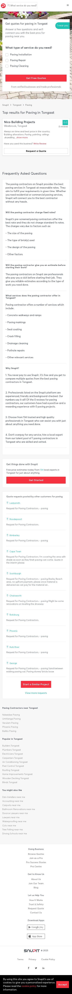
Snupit (5, 105)
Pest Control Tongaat (13, 766)
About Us (36, 879)
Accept (62, 984)
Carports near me (11, 805)
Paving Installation (21, 54)
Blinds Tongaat (9, 782)
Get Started (36, 480)
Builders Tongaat (10, 745)
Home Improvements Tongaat (17, 774)
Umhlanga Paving (11, 718)
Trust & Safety (36, 904)
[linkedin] (43, 968)
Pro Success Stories (36, 862)
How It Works (36, 900)
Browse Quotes (36, 854)
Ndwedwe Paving (11, 714)
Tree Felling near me (12, 829)
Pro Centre (36, 866)
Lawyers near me (10, 817)
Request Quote (36, 908)
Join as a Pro (36, 858)
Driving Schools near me (14, 833)
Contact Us (36, 912)
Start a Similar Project (36, 684)
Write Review (39, 143)
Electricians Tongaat (12, 754)
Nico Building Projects (19, 122)
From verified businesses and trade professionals (36, 87)
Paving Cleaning (19, 65)
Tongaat (17, 105)
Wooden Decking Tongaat (15, 778)
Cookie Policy (48, 959)
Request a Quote (36, 150)
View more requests (36, 692)
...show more (21, 137)
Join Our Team (36, 883)
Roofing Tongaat (10, 770)
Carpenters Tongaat (12, 758)
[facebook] (28, 968)
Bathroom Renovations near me (18, 809)
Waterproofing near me (14, 821)
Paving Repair (18, 60)
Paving (28, 105)
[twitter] (36, 968)
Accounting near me (12, 801)
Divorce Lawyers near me (15, 813)
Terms (20, 959)
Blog (36, 887)
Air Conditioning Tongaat (15, 762)
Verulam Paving (10, 723)
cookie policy (28, 986)
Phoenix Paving (10, 727)
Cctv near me (9, 825)
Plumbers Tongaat (11, 750)
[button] (67, 5)
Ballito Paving (9, 731)
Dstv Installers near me (13, 797)
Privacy (32, 959)
